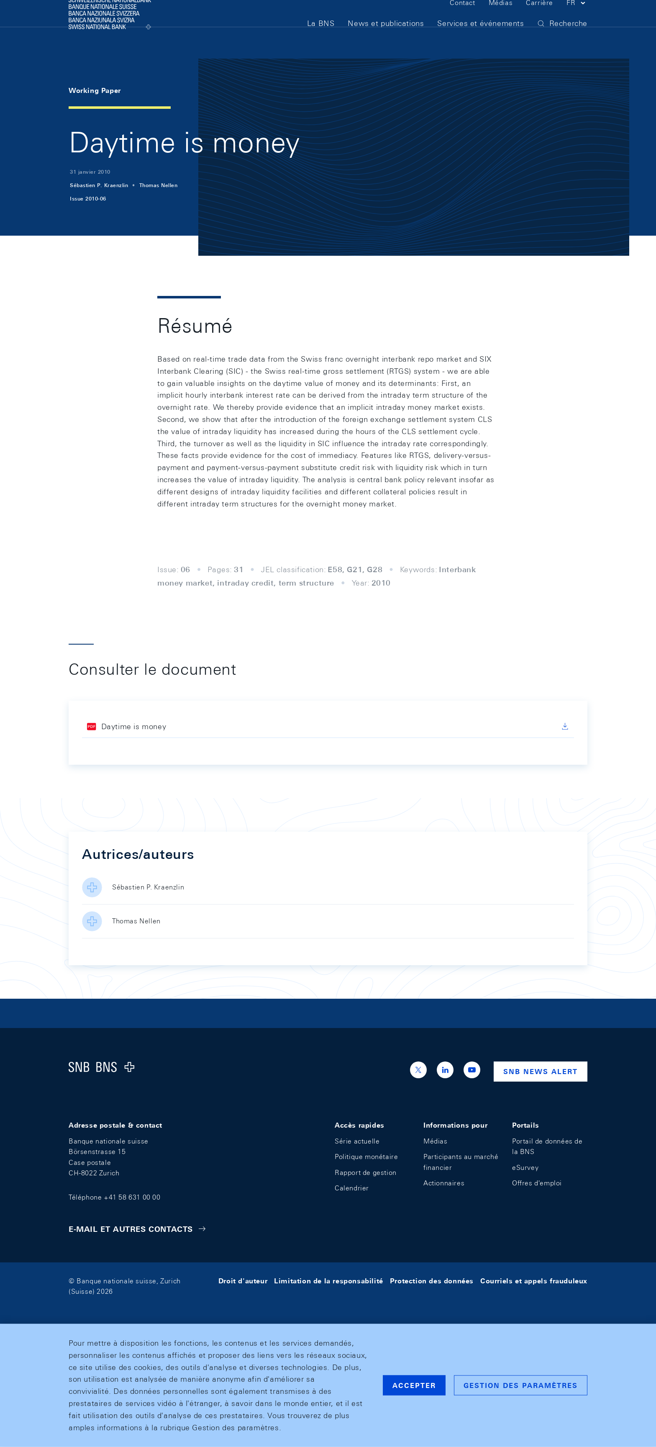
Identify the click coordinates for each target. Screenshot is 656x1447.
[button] (576, 20)
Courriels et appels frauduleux (533, 1281)
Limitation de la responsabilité (328, 1281)
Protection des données (432, 1281)
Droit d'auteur (242, 1281)
